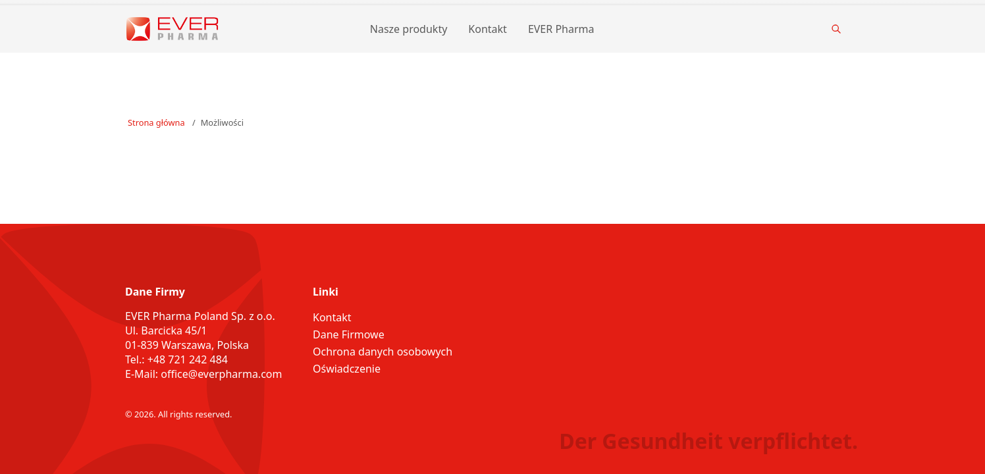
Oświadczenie (347, 368)
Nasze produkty (409, 29)
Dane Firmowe (349, 334)
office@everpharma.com (221, 374)
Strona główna (156, 122)
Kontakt (487, 29)
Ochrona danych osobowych (382, 351)
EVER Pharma (561, 29)
